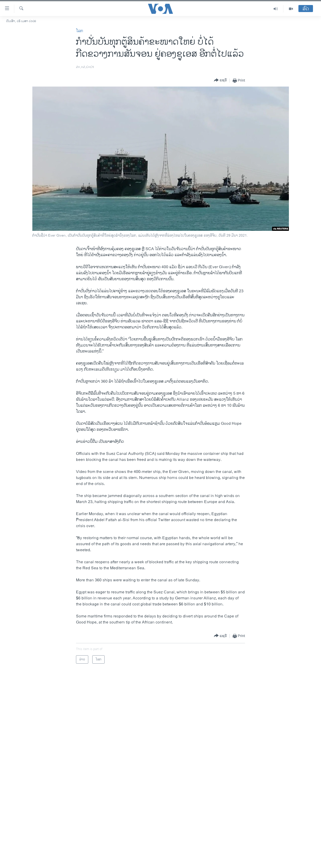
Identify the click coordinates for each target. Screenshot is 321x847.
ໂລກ (79, 31)
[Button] (220, 80)
